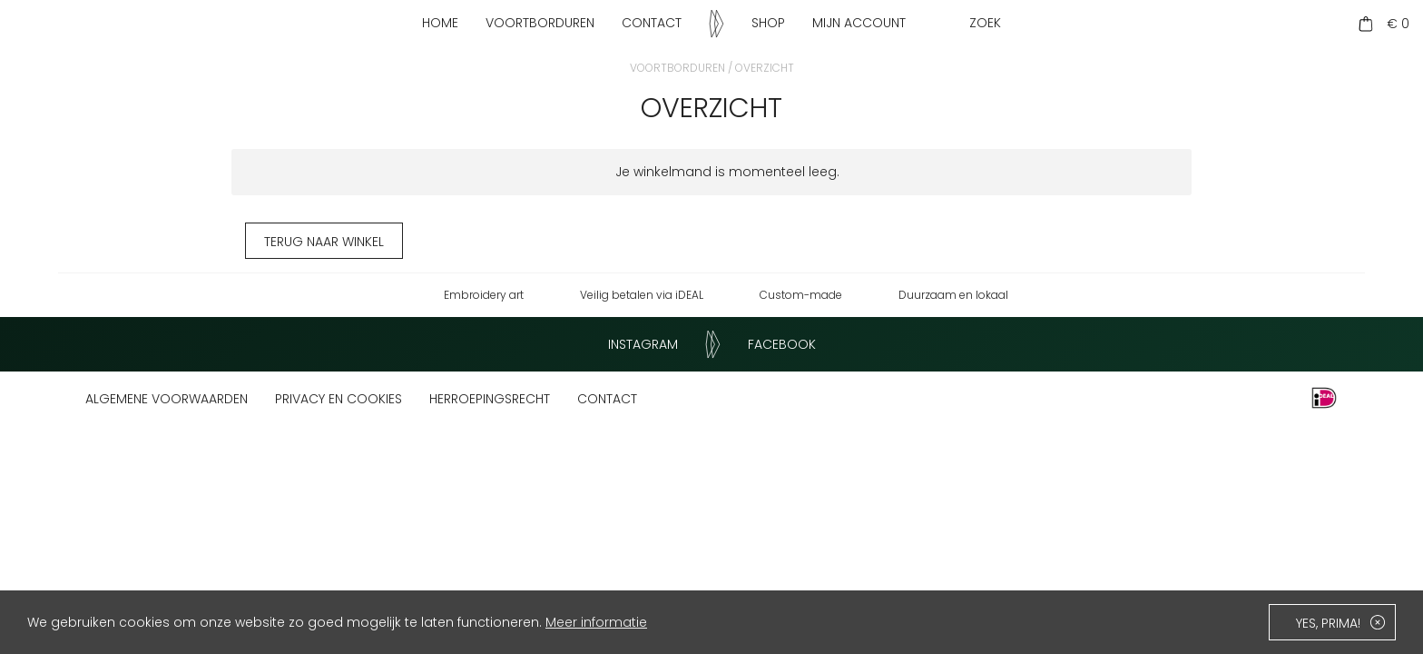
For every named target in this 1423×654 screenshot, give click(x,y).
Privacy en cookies (338, 399)
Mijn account (859, 23)
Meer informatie (596, 622)
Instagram (643, 344)
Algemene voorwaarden (166, 399)
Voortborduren (540, 23)
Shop (768, 23)
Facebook (782, 344)
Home (440, 23)
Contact (652, 23)
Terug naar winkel (324, 242)
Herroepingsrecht (489, 399)
